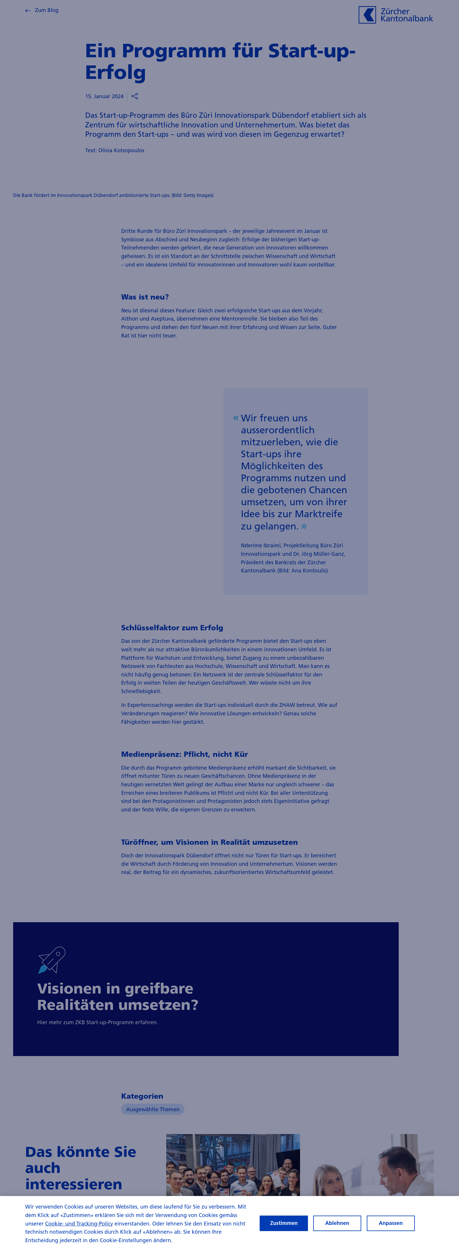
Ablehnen (337, 1224)
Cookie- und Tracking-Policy (79, 1225)
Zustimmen (284, 1224)
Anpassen (391, 1224)
